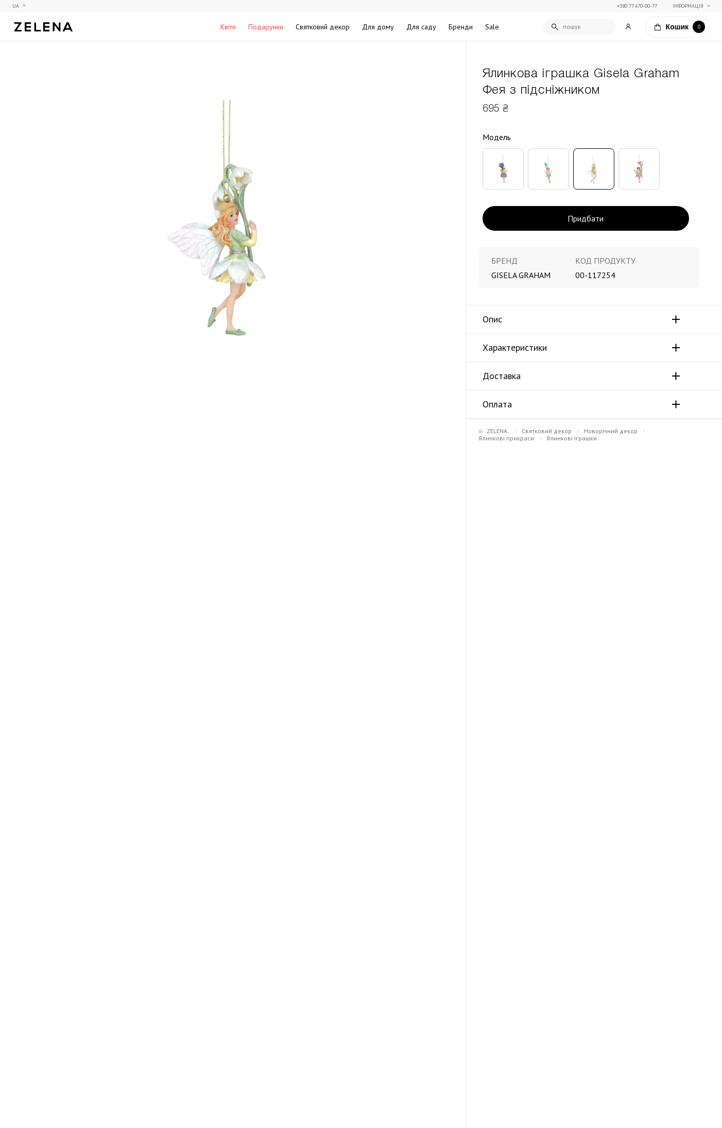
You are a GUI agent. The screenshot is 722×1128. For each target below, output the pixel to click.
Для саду (421, 26)
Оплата (497, 404)
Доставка (502, 376)
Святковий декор (323, 26)
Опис (492, 319)
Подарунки (265, 26)
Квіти (228, 26)
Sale (492, 26)
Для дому (378, 26)
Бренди (461, 26)
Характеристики (515, 347)
